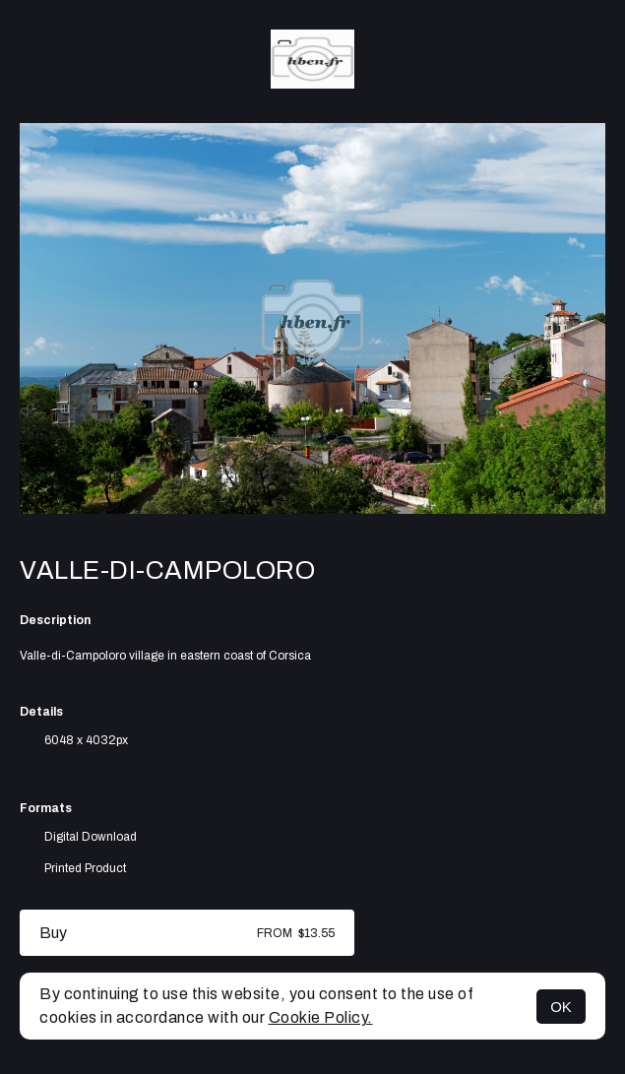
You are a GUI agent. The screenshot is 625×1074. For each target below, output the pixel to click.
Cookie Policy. (321, 1017)
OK (561, 1006)
